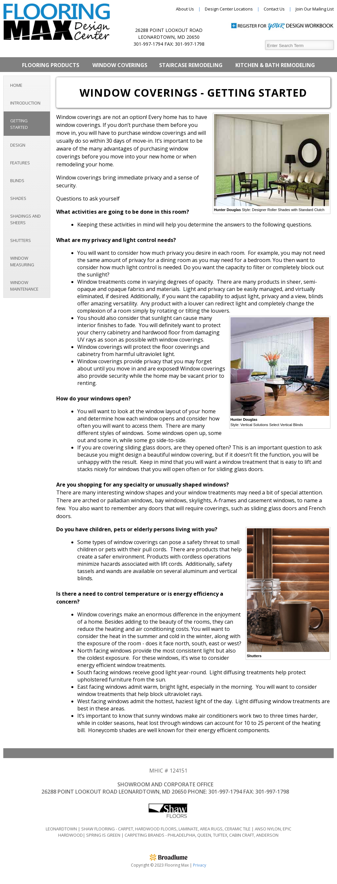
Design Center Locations (229, 9)
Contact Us (274, 9)
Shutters (20, 240)
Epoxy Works (168, 80)
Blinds (17, 180)
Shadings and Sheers (25, 219)
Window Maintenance (24, 285)
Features (20, 163)
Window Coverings (119, 65)
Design (17, 145)
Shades (18, 198)
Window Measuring (22, 261)
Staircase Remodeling (191, 65)
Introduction (25, 103)
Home (16, 85)
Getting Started (19, 124)
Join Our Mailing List (315, 9)
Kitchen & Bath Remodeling (275, 65)
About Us (185, 9)
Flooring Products (50, 65)
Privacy (199, 865)
